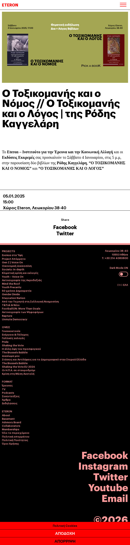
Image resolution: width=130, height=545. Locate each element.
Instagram (103, 465)
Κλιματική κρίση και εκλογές (20, 272)
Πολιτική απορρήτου (15, 436)
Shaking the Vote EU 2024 (18, 366)
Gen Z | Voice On (12, 262)
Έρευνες (7, 385)
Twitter (65, 233)
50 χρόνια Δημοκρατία (16, 290)
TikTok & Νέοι (11, 305)
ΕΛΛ (125, 284)
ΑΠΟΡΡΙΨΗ (65, 541)
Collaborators (11, 425)
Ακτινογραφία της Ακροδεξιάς (22, 280)
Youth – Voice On (12, 276)
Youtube (108, 487)
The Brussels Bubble (15, 352)
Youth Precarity (11, 287)
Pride (5, 341)
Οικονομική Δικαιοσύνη (17, 265)
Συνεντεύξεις (11, 396)
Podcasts (8, 392)
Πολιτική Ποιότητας (15, 440)
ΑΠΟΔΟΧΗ (65, 533)
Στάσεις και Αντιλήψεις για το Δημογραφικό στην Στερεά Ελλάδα (44, 359)
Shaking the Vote (13, 345)
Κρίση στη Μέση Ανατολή (18, 373)
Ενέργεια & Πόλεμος (15, 334)
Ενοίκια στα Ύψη (12, 255)
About (6, 415)
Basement (8, 418)
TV (3, 389)
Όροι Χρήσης (10, 443)
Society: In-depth (13, 269)
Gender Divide (11, 294)
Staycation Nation (13, 298)
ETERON (10, 5)
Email (115, 497)
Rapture (7, 315)
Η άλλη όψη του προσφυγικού (21, 348)
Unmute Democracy (14, 319)
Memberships (10, 429)
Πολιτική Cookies (65, 525)
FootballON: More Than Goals (21, 308)
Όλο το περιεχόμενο (15, 432)
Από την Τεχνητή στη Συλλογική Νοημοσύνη (30, 301)
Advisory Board (11, 422)
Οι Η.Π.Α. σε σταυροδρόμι (18, 370)
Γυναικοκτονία (11, 331)
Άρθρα (6, 399)
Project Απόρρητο (14, 258)
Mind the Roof (11, 283)
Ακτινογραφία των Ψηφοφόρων (22, 312)
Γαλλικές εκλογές (13, 338)
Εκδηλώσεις (9, 403)
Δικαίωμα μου (11, 355)
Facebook (65, 227)
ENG (120, 284)
